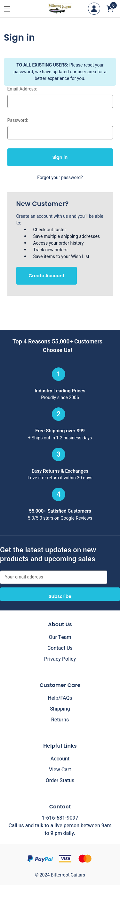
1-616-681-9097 (60, 818)
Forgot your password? (60, 177)
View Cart (60, 770)
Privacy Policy (60, 659)
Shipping (60, 709)
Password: (17, 120)
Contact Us (60, 648)
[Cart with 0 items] (110, 9)
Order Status (60, 780)
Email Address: (22, 89)
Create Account (47, 275)
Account (60, 759)
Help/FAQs (60, 698)
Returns (60, 720)
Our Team (60, 637)
